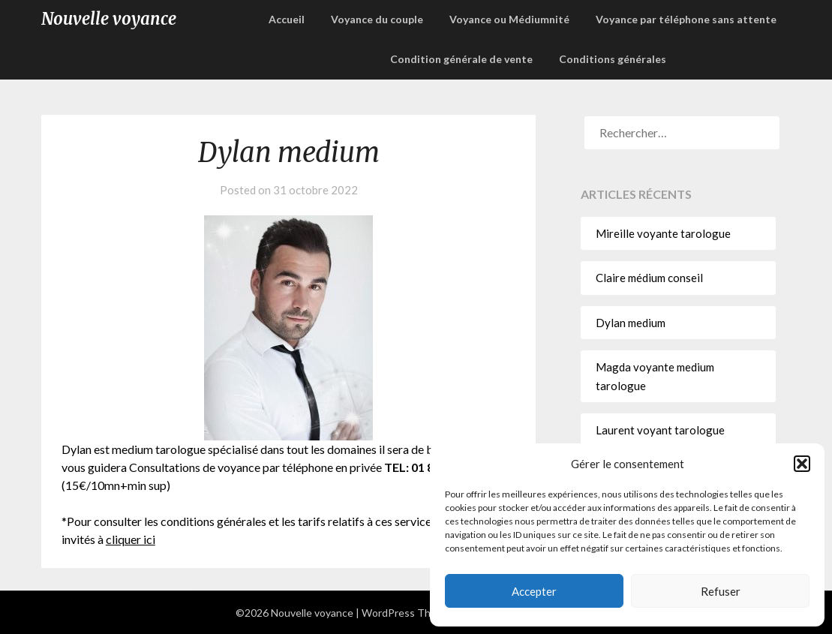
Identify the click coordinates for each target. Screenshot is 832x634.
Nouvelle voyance (108, 18)
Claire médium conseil (649, 277)
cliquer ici (130, 539)
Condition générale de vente (461, 59)
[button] (801, 463)
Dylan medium (630, 322)
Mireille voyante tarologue (663, 233)
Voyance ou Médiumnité (509, 19)
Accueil (287, 19)
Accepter (534, 591)
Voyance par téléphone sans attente (686, 19)
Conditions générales (612, 59)
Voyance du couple (377, 19)
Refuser (720, 591)
